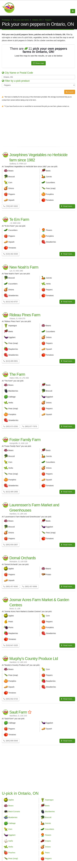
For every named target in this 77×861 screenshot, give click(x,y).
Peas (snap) (13, 859)
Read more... (67, 206)
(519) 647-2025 (11, 645)
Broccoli (48, 817)
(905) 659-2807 (11, 545)
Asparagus (49, 800)
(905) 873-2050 (11, 426)
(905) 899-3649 (11, 741)
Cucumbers (49, 829)
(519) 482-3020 (11, 254)
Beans (10, 806)
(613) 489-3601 (11, 361)
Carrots (48, 823)
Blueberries (12, 817)
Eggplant (11, 835)
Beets (47, 806)
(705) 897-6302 (11, 206)
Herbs (10, 847)
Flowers (48, 835)
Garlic (10, 841)
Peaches (11, 853)
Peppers (48, 859)
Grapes (48, 841)
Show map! (38, 63)
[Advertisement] (38, 126)
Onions (48, 847)
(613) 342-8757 (11, 302)
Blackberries (50, 812)
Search (69, 92)
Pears (47, 853)
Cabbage (12, 823)
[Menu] (72, 11)
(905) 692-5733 (11, 699)
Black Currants (14, 812)
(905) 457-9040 (11, 586)
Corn (10, 829)
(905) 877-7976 (30, 426)
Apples (11, 800)
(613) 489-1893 (11, 492)
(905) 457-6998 (30, 586)
